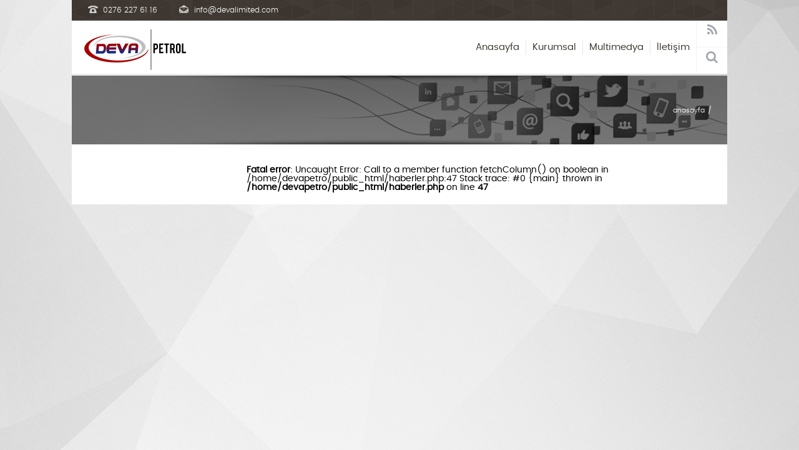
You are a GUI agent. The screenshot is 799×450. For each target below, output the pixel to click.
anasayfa (689, 110)
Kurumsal (554, 47)
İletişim (673, 47)
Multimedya (616, 47)
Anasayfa (497, 47)
